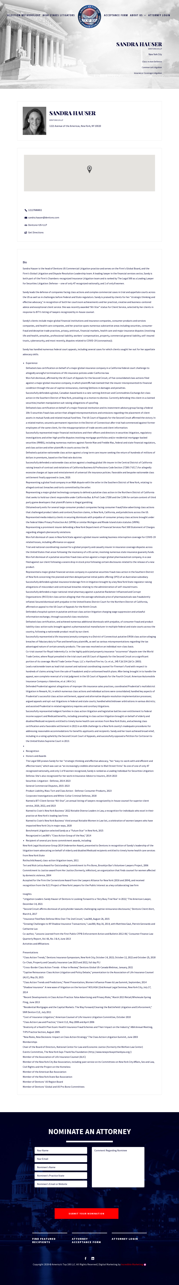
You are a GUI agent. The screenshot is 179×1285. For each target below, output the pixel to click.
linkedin (92, 1259)
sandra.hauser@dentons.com (43, 217)
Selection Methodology (23, 15)
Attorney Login (159, 15)
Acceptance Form (116, 15)
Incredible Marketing (132, 1264)
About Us (136, 15)
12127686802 (35, 210)
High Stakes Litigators (59, 15)
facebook (85, 1259)
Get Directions (36, 232)
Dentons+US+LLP (37, 224)
